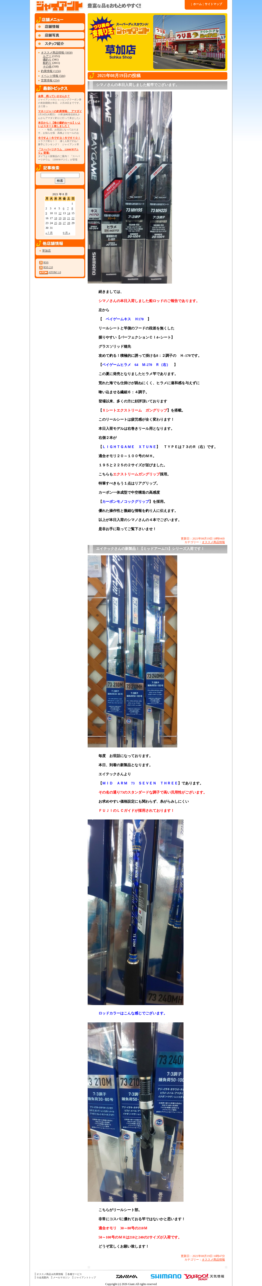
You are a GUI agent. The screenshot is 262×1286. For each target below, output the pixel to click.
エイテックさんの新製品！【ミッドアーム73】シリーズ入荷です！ (150, 549)
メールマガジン (61, 1277)
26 (60, 223)
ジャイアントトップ (85, 1277)
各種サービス (74, 1274)
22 (73, 218)
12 (60, 213)
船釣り (47, 63)
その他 (47, 66)
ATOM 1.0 (54, 272)
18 (55, 218)
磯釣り (47, 59)
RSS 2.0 (48, 267)
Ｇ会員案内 (43, 1277)
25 (55, 223)
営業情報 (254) (50, 80)
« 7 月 (49, 233)
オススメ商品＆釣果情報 (50, 1274)
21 (68, 218)
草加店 (46, 250)
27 (64, 223)
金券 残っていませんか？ (54, 96)
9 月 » (66, 233)
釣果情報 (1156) (51, 71)
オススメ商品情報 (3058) (56, 52)
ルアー (47, 56)
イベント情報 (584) (53, 76)
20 (64, 218)
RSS (45, 262)
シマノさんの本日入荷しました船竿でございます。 (137, 85)
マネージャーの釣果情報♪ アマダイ (60, 111)
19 (60, 218)
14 (68, 213)
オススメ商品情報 (213, 542)
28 (68, 223)
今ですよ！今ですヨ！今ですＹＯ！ (59, 137)
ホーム (196, 4)
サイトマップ (212, 4)
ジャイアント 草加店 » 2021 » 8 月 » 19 (109, 6)
